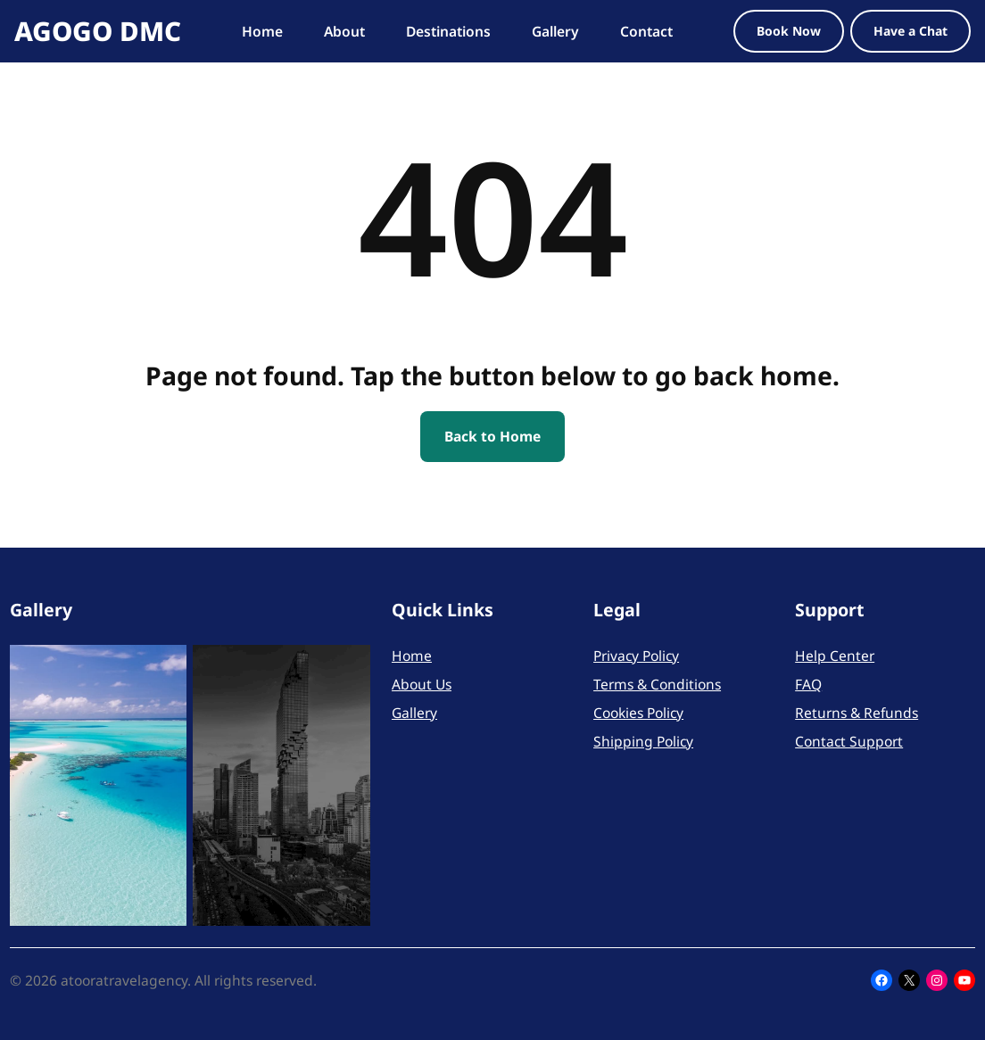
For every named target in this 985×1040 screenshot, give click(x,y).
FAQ (808, 684)
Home (412, 655)
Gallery (414, 712)
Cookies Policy (638, 712)
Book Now (789, 30)
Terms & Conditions (657, 684)
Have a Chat (910, 30)
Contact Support (849, 741)
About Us (421, 684)
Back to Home (492, 436)
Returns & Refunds (856, 712)
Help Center (834, 655)
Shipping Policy (643, 741)
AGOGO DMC (97, 30)
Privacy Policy (636, 655)
